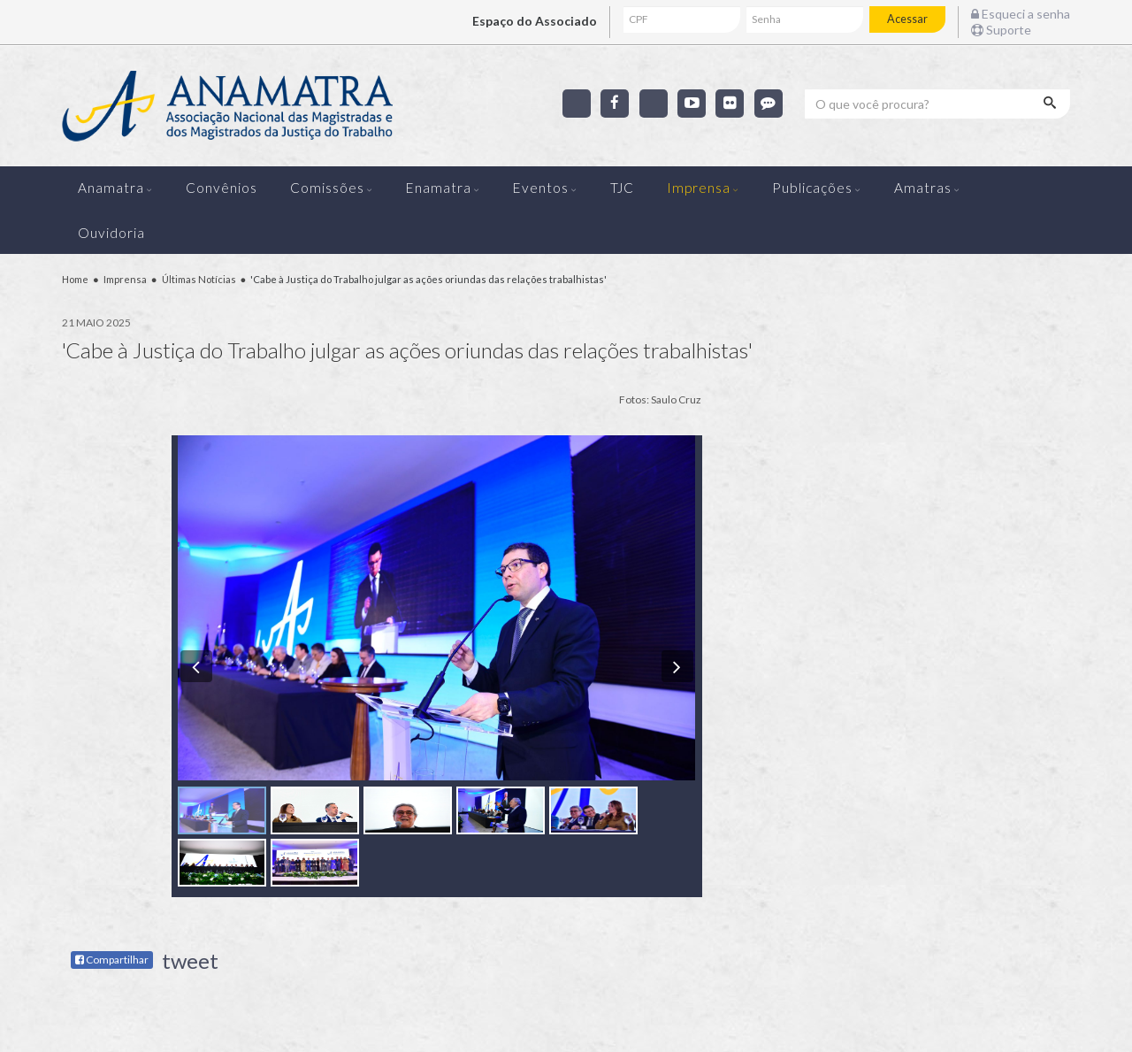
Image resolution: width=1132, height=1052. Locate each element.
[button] (196, 666)
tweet (190, 960)
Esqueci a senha (1020, 13)
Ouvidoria (111, 233)
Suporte (1001, 29)
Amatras (923, 188)
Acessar (907, 19)
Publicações (812, 188)
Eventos (541, 188)
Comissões (327, 188)
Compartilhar (112, 959)
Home (75, 279)
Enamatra (438, 188)
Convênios (221, 188)
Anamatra (111, 188)
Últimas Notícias (199, 279)
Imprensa (698, 188)
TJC (622, 188)
